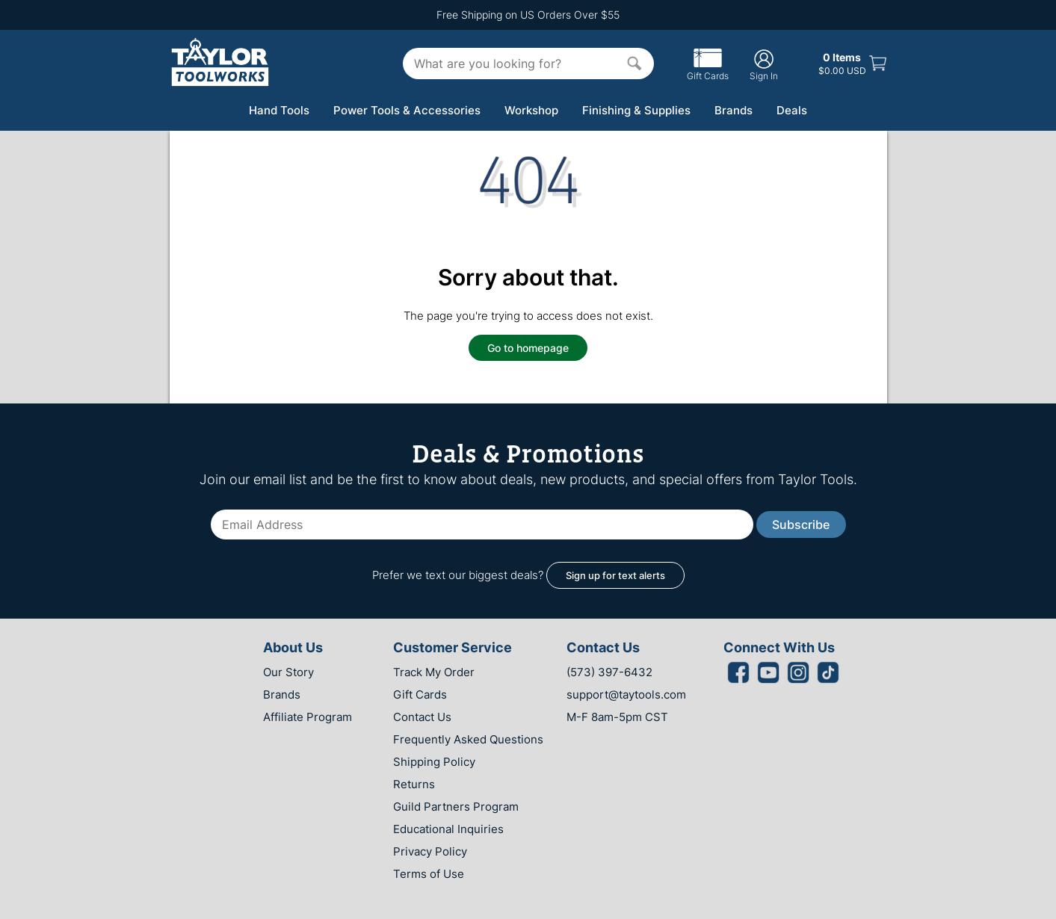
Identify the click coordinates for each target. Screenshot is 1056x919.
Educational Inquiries (448, 829)
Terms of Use (428, 874)
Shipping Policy (434, 762)
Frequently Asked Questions (468, 739)
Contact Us (422, 717)
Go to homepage (528, 348)
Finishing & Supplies (636, 110)
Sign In (764, 64)
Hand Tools (279, 110)
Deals (791, 110)
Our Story (288, 672)
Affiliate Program (307, 717)
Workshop (531, 110)
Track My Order (434, 672)
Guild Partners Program (456, 806)
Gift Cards (708, 70)
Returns (414, 784)
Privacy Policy (430, 851)
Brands (733, 110)
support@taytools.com (626, 694)
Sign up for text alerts (615, 575)
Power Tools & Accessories (407, 110)
